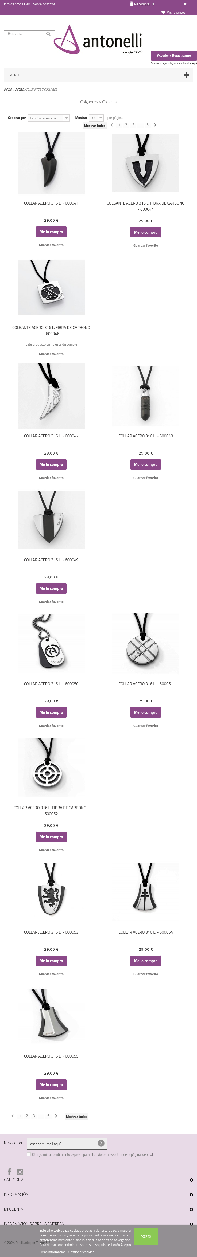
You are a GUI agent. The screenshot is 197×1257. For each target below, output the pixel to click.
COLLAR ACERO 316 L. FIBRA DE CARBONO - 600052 (51, 811)
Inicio (8, 89)
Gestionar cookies (81, 1252)
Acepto (146, 1236)
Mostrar (81, 117)
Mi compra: (143, 4)
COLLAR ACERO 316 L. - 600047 (51, 436)
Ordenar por (17, 117)
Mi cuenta (13, 1209)
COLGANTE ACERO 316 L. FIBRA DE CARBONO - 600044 (146, 206)
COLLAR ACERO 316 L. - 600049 (51, 560)
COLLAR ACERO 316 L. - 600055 (51, 1056)
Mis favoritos (176, 12)
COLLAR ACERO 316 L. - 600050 (51, 684)
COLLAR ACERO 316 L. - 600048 (145, 436)
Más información (53, 1252)
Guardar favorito (51, 245)
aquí (194, 63)
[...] (151, 1154)
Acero (19, 89)
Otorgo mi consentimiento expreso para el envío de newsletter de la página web (90, 1154)
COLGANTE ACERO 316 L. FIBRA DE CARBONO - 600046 (51, 330)
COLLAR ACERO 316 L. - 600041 (51, 203)
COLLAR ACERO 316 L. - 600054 (145, 932)
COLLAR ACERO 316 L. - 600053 (51, 932)
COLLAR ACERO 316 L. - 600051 (145, 684)
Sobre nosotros (44, 4)
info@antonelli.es (17, 4)
